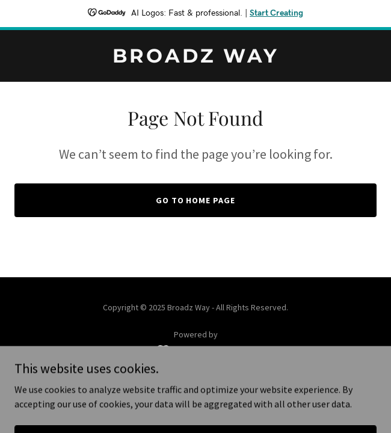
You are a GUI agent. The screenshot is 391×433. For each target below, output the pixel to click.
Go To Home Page (196, 200)
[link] (195, 59)
